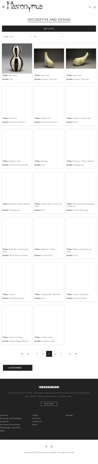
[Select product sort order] (17, 37)
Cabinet (9, 294)
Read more (49, 404)
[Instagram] (52, 447)
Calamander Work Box (48, 294)
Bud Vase (10, 75)
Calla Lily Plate (12, 337)
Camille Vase (43, 337)
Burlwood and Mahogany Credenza (81, 205)
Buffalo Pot (43, 118)
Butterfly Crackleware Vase (15, 250)
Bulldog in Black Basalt (80, 161)
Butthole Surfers (45, 249)
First (22, 354)
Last (76, 354)
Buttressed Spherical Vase (79, 250)
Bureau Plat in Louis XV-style (49, 205)
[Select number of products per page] (48, 37)
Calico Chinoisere (78, 294)
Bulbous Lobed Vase (79, 118)
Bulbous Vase (12, 161)
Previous (28, 354)
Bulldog (41, 161)
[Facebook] (46, 447)
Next (70, 354)
